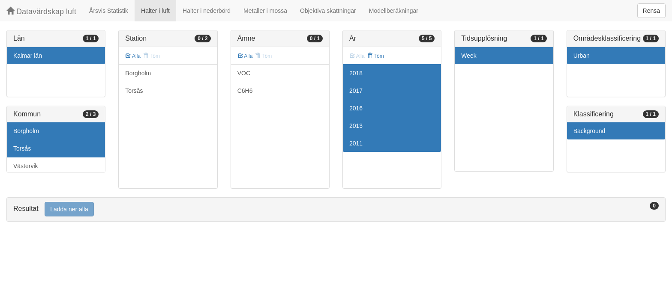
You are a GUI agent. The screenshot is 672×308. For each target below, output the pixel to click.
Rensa (651, 10)
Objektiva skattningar (328, 10)
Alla (133, 56)
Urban (581, 55)
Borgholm (26, 130)
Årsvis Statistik (108, 10)
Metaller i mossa (265, 10)
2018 (356, 73)
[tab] (336, 209)
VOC (243, 73)
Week (469, 55)
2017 (356, 90)
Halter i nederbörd (207, 10)
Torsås (22, 148)
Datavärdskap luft (41, 11)
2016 (356, 108)
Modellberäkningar (393, 10)
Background (589, 130)
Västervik (25, 166)
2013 (356, 125)
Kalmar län (27, 55)
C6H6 (245, 90)
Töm (375, 56)
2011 (356, 143)
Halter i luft (155, 10)
